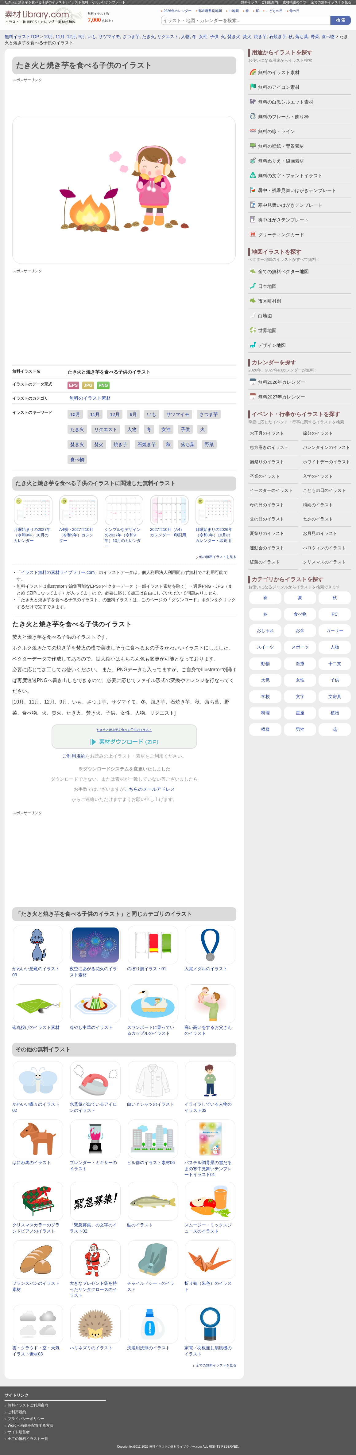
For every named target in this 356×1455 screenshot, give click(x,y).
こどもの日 (274, 11)
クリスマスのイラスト (324, 561)
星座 (300, 712)
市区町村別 (269, 301)
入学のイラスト (318, 476)
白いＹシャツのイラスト (150, 1104)
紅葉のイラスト (265, 561)
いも (91, 36)
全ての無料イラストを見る (331, 2)
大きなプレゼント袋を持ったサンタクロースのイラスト (93, 1289)
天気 (265, 679)
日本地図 (267, 286)
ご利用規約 (73, 756)
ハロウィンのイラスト (324, 547)
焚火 (247, 36)
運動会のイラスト (267, 547)
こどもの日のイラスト (324, 490)
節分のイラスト (318, 433)
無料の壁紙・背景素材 (281, 146)
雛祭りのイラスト (267, 461)
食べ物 (328, 36)
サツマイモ (109, 36)
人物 (185, 36)
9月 (82, 36)
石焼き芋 (277, 36)
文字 (300, 696)
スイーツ (265, 647)
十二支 (334, 663)
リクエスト (168, 36)
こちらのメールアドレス (149, 789)
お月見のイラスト (320, 533)
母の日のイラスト (267, 504)
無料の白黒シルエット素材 (285, 101)
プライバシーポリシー (26, 1419)
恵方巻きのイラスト (269, 447)
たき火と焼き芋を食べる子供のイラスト (124, 729)
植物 (335, 712)
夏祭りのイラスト (267, 533)
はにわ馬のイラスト (31, 1162)
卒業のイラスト (265, 476)
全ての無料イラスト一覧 (28, 1439)
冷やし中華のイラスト (91, 1027)
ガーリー (334, 630)
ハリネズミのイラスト (91, 1347)
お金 (300, 630)
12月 (71, 36)
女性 (203, 36)
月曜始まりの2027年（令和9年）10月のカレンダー (32, 535)
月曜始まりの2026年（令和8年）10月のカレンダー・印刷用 (213, 535)
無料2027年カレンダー (281, 396)
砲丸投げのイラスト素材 (36, 1027)
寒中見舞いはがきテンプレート (290, 205)
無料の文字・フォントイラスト (290, 175)
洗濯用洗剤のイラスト (148, 1347)
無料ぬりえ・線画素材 (281, 160)
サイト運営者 (19, 1432)
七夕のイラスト (318, 518)
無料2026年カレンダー (281, 382)
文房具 (334, 696)
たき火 (148, 36)
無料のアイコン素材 (279, 87)
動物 (265, 663)
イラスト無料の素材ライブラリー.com (58, 572)
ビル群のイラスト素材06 (151, 1162)
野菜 (315, 36)
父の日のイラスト (267, 518)
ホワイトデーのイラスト (326, 461)
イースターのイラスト (271, 490)
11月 (60, 36)
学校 (265, 696)
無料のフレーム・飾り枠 (283, 116)
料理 (265, 712)
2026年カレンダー (178, 11)
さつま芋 (131, 36)
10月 (48, 36)
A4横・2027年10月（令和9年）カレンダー (76, 535)
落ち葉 (301, 36)
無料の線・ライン (276, 131)
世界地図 (267, 330)
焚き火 (233, 36)
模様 (265, 729)
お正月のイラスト (267, 433)
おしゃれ (265, 630)
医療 (300, 663)
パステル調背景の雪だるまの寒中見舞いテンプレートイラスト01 (208, 1168)
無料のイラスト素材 (90, 398)
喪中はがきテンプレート (283, 219)
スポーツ (300, 647)
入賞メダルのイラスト (205, 968)
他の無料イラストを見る (217, 557)
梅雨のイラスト (318, 504)
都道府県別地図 (210, 11)
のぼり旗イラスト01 (146, 968)
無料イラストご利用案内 (259, 2)
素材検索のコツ (294, 2)
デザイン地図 (272, 345)
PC (335, 614)
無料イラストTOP (22, 36)
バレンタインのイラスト (326, 447)
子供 (214, 36)
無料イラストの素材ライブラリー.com (175, 1446)
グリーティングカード (281, 234)
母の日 (294, 11)
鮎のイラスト (140, 1224)
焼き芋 (260, 36)
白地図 (234, 11)
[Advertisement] (124, 97)
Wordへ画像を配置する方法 (30, 1425)
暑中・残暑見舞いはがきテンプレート (297, 190)
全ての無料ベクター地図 (283, 271)
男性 (300, 729)
